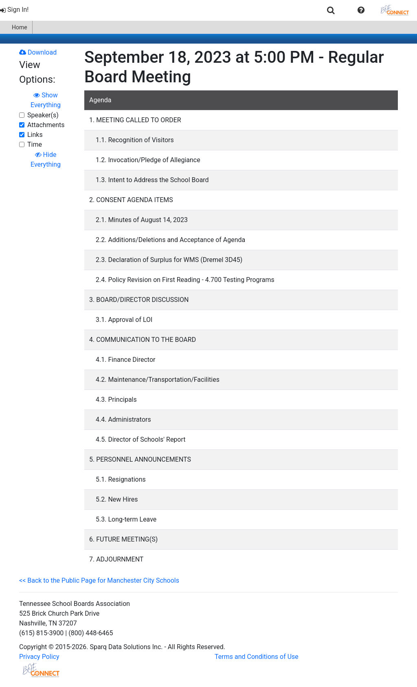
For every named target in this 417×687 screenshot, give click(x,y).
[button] (361, 10)
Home (16, 27)
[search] (331, 10)
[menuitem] (15, 10)
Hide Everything (46, 159)
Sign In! (14, 9)
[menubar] (208, 10)
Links (35, 135)
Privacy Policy (39, 657)
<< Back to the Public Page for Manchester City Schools (99, 580)
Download (38, 52)
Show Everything (46, 100)
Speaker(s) (43, 115)
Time (34, 144)
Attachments (46, 125)
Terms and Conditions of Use (256, 657)
